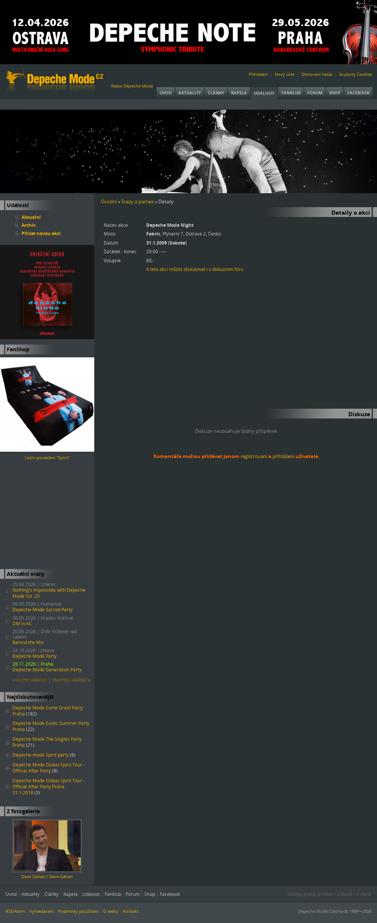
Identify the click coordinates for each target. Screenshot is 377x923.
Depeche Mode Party (34, 656)
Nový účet (284, 74)
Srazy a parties (137, 201)
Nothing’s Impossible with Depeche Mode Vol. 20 (49, 593)
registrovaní (254, 456)
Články (216, 92)
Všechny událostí (69, 680)
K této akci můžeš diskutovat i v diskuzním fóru (194, 269)
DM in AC (22, 623)
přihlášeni (283, 456)
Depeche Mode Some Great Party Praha (47, 711)
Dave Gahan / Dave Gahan (47, 876)
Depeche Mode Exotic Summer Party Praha (50, 726)
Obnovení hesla (316, 74)
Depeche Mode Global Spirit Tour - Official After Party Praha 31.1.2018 (48, 786)
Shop (334, 92)
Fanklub (290, 92)
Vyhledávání (41, 911)
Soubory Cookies (355, 74)
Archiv (28, 225)
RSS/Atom (15, 911)
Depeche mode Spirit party (40, 755)
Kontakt (130, 911)
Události (264, 93)
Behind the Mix (28, 642)
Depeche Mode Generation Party (46, 669)
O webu (110, 911)
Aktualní (31, 217)
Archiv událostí (31, 680)
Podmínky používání (78, 911)
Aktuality (189, 92)
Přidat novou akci (41, 233)
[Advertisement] (47, 515)
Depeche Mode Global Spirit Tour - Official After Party (48, 767)
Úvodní (109, 201)
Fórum (314, 92)
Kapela (239, 92)
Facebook (358, 92)
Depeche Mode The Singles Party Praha (47, 742)
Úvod (165, 92)
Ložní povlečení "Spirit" (47, 457)
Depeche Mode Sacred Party (42, 609)
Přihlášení (258, 74)
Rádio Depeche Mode (132, 86)
